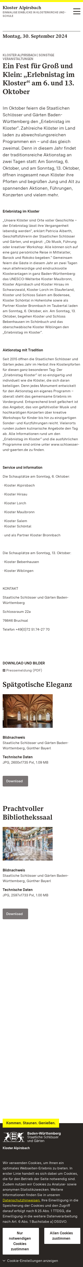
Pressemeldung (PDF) (24, 670)
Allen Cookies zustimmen (61, 1236)
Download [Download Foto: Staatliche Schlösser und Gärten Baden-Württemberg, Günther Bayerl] (14, 781)
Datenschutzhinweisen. (22, 1200)
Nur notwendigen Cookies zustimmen (20, 1241)
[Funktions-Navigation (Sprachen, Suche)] (76, 12)
